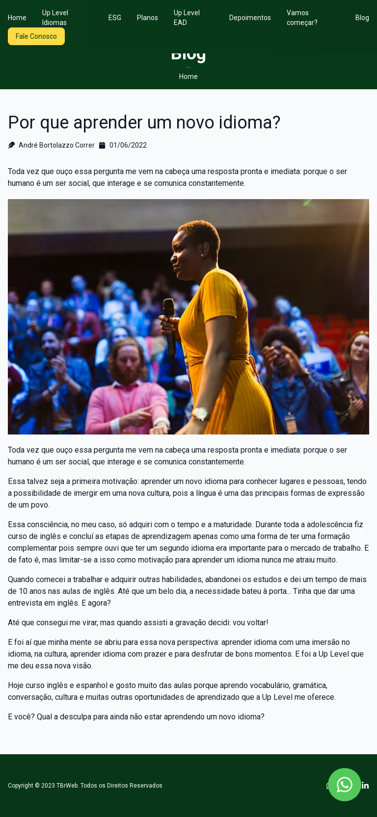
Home (17, 18)
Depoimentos (250, 18)
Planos (147, 18)
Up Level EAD (187, 17)
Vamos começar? (302, 17)
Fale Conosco (36, 36)
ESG (114, 18)
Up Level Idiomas (55, 17)
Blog (362, 18)
